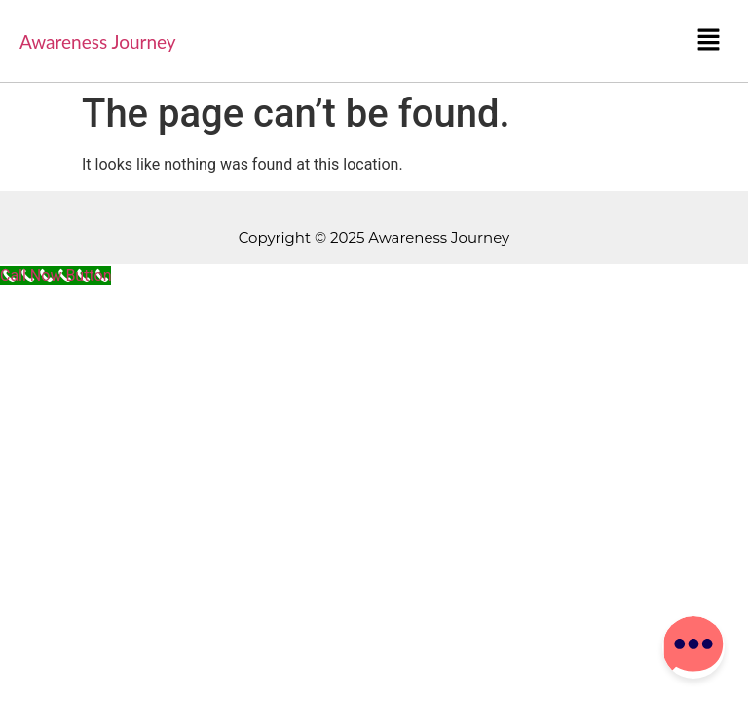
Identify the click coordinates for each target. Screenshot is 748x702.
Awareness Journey (97, 41)
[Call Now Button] (55, 275)
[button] (709, 41)
